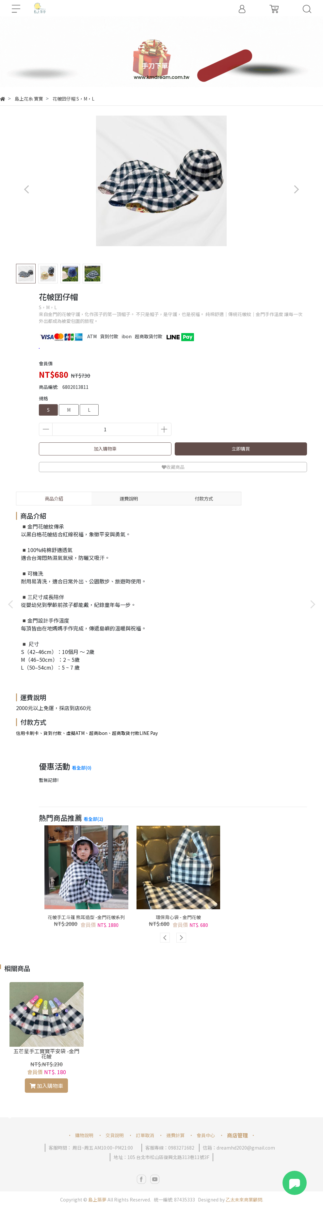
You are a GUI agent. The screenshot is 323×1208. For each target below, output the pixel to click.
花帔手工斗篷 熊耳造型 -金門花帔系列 (86, 917)
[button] (161, 80)
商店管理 (237, 1135)
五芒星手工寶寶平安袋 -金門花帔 (46, 1053)
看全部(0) (81, 767)
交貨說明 (114, 1135)
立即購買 (241, 448)
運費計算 (175, 1135)
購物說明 (84, 1135)
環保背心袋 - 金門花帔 (178, 917)
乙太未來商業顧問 (244, 1199)
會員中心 (206, 1135)
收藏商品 (173, 467)
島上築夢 (97, 1199)
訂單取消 (145, 1135)
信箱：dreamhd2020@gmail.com (239, 1147)
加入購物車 (105, 448)
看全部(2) (93, 819)
